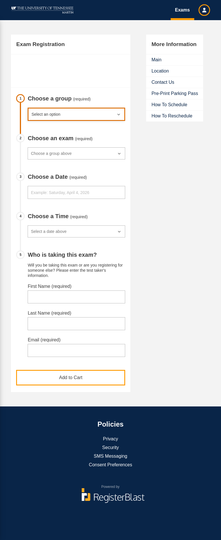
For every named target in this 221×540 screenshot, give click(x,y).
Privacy (110, 438)
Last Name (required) (49, 313)
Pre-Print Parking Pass (174, 93)
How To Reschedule (171, 115)
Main (156, 59)
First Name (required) (49, 286)
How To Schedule (169, 104)
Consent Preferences (110, 464)
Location (160, 71)
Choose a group (59, 98)
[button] (204, 10)
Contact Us (162, 82)
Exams (182, 9)
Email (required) (44, 339)
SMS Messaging (110, 456)
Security (110, 447)
